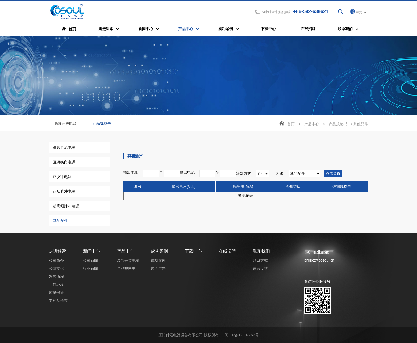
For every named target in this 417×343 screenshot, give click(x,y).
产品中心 (311, 124)
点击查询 (333, 173)
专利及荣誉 (58, 300)
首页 (291, 124)
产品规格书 (101, 126)
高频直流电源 (64, 147)
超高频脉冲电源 (66, 206)
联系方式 (260, 260)
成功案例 (159, 251)
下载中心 (193, 251)
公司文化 (56, 268)
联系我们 (261, 251)
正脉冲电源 (62, 177)
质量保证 (56, 292)
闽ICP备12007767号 (242, 335)
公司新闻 (90, 260)
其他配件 (60, 220)
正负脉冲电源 (64, 191)
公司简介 (56, 260)
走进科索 (57, 251)
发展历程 (56, 276)
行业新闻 (90, 268)
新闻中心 (91, 251)
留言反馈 (260, 268)
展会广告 (158, 268)
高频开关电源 (65, 123)
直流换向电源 (64, 162)
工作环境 (56, 284)
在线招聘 (227, 251)
